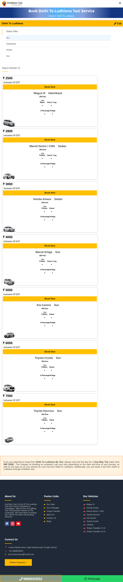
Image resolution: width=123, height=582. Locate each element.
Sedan (9, 50)
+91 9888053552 (16, 551)
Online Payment (17, 562)
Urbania (88, 525)
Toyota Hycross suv (48, 410)
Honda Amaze (91, 508)
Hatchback (11, 44)
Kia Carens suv (48, 305)
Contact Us (50, 518)
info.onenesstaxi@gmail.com (21, 554)
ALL (8, 37)
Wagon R (88, 504)
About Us (49, 515)
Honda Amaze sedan (47, 199)
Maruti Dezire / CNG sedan (48, 146)
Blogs (47, 521)
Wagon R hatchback (48, 93)
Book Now (50, 87)
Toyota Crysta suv (48, 357)
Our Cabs (49, 504)
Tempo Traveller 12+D (94, 531)
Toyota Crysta (90, 521)
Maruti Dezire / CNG (93, 511)
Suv (8, 56)
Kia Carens (89, 518)
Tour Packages (51, 508)
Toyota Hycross (91, 515)
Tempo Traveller (52, 511)
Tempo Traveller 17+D (94, 528)
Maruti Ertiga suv (48, 252)
